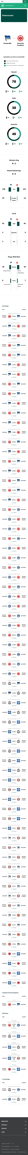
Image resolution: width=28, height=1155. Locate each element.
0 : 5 (14, 760)
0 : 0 (14, 393)
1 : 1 (14, 326)
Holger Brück (6, 270)
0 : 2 (14, 538)
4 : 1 (14, 741)
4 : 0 (14, 654)
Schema (14, 319)
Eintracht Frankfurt (4, 316)
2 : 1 (14, 529)
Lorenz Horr (7, 284)
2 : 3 (14, 780)
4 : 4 (14, 480)
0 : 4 (14, 635)
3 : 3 (14, 442)
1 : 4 (14, 336)
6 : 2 (14, 896)
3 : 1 (14, 355)
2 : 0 (14, 432)
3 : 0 (14, 316)
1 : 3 (14, 364)
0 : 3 (14, 413)
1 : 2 (14, 345)
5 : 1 (14, 683)
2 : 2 (14, 384)
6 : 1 (14, 500)
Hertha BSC (23, 316)
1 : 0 (14, 403)
